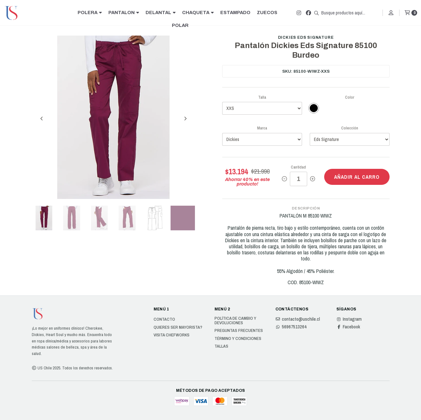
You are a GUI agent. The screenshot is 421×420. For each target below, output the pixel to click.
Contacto (164, 319)
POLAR (180, 25)
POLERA (90, 12)
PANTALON (123, 12)
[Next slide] (185, 118)
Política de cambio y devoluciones (235, 320)
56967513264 (291, 327)
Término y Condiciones (238, 338)
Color (349, 97)
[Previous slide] (41, 118)
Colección (349, 128)
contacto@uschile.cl (297, 319)
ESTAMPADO (235, 12)
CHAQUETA (198, 12)
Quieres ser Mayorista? (178, 327)
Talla (262, 97)
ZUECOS (267, 12)
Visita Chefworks (171, 335)
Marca (262, 128)
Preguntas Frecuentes (239, 330)
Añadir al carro (357, 176)
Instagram (349, 319)
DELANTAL (161, 12)
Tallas (221, 346)
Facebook (348, 327)
